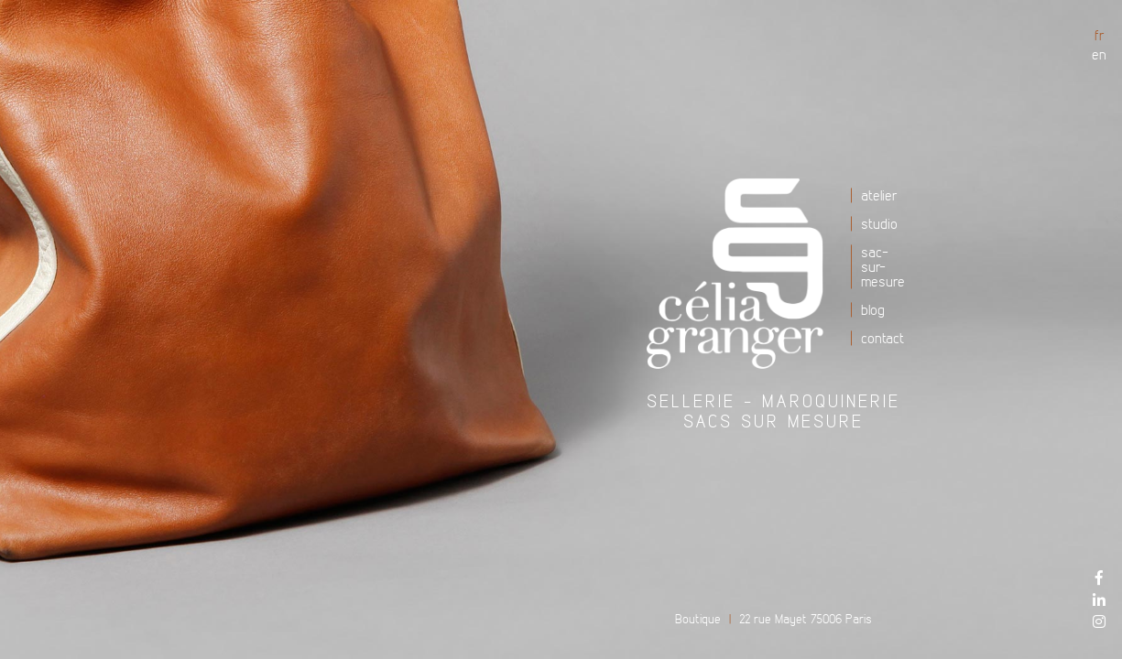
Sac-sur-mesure (883, 266)
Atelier (879, 195)
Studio (879, 223)
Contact (882, 337)
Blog (873, 309)
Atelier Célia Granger (742, 273)
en (1099, 54)
